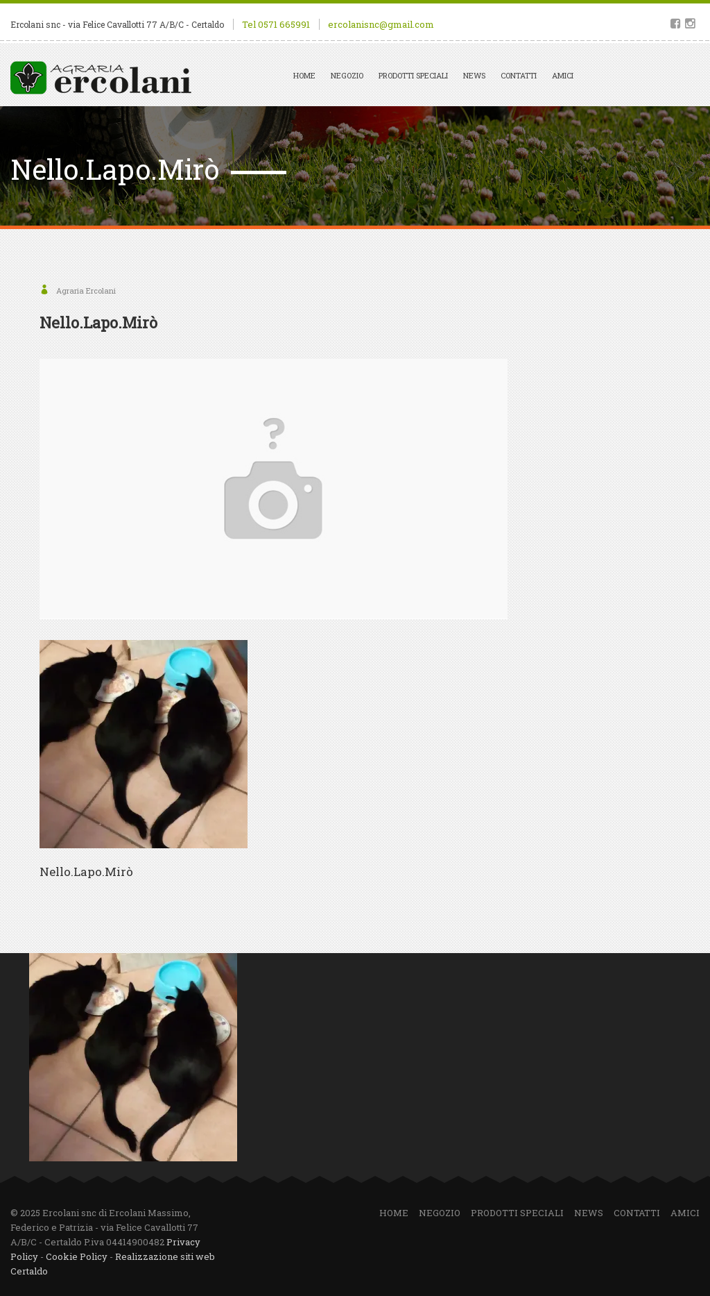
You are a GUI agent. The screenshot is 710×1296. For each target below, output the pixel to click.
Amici (562, 75)
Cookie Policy (76, 1256)
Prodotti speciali (413, 75)
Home (304, 75)
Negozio (347, 75)
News (474, 75)
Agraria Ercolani (86, 290)
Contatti (519, 75)
